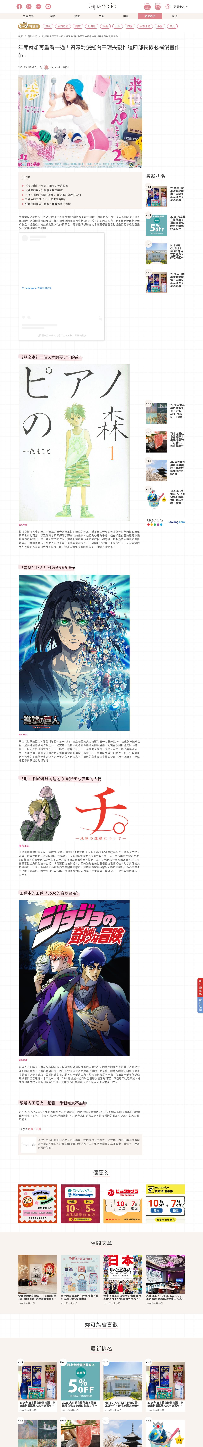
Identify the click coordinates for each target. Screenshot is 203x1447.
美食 (101, 16)
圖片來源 (24, 846)
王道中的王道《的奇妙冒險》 (46, 199)
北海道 (92, 26)
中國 (160, 26)
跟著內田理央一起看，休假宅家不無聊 (48, 204)
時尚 (125, 16)
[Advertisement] (167, 122)
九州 (117, 26)
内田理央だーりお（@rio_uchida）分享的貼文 (62, 335)
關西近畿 (63, 26)
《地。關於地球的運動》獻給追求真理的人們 (53, 195)
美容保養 (28, 16)
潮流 (52, 16)
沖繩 (105, 26)
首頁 (20, 36)
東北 (172, 26)
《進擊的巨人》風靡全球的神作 (44, 190)
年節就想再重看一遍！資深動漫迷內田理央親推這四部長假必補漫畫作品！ (81, 36)
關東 (78, 26)
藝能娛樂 (150, 16)
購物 (174, 16)
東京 (48, 26)
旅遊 (77, 16)
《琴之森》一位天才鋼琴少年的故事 (46, 185)
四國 (130, 26)
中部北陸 (145, 26)
